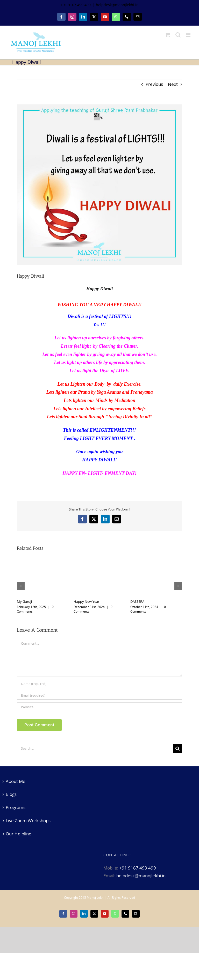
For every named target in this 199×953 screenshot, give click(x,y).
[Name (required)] (99, 683)
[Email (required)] (99, 695)
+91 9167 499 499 (137, 868)
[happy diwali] (99, 184)
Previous (154, 84)
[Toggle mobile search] (178, 34)
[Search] (177, 748)
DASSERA (137, 601)
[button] (21, 586)
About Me (15, 781)
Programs (15, 807)
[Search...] (95, 748)
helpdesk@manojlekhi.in (117, 4)
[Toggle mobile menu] (188, 34)
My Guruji (24, 601)
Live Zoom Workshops (28, 821)
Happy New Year (86, 601)
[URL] (99, 706)
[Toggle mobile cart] (167, 34)
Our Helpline (18, 834)
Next (173, 84)
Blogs (11, 794)
